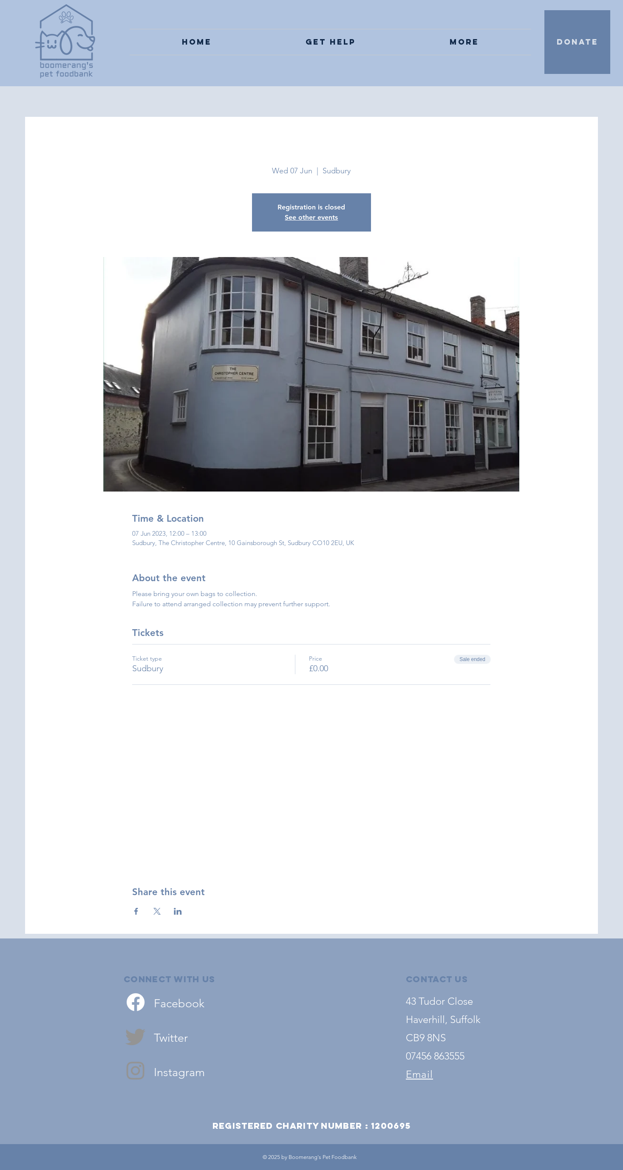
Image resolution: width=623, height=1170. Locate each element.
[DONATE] (577, 42)
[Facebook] (135, 1002)
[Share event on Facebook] (136, 911)
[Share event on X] (157, 911)
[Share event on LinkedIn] (178, 911)
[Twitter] (135, 1036)
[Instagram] (135, 1070)
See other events (311, 217)
